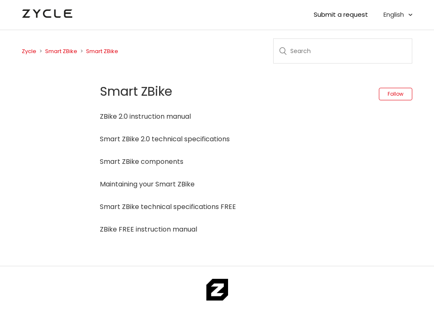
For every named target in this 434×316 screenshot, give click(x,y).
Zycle (29, 51)
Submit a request (341, 14)
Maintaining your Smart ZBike (147, 184)
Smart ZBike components (141, 161)
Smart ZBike (61, 51)
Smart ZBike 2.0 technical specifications (165, 139)
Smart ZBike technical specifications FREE (168, 207)
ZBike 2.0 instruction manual (145, 116)
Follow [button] (396, 93)
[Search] (342, 51)
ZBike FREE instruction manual (148, 229)
